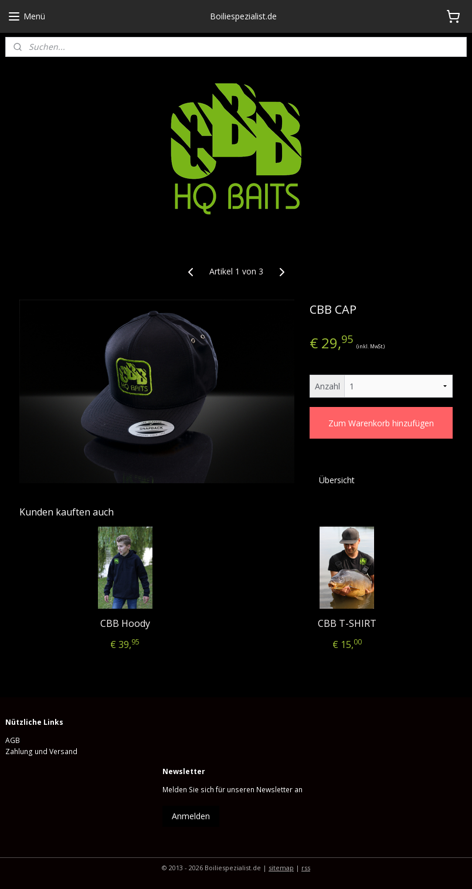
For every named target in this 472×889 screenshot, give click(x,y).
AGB (12, 740)
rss (305, 867)
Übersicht (337, 480)
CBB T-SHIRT (347, 623)
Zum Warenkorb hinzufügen (381, 423)
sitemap (281, 867)
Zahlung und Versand (41, 751)
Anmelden (191, 816)
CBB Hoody (125, 623)
